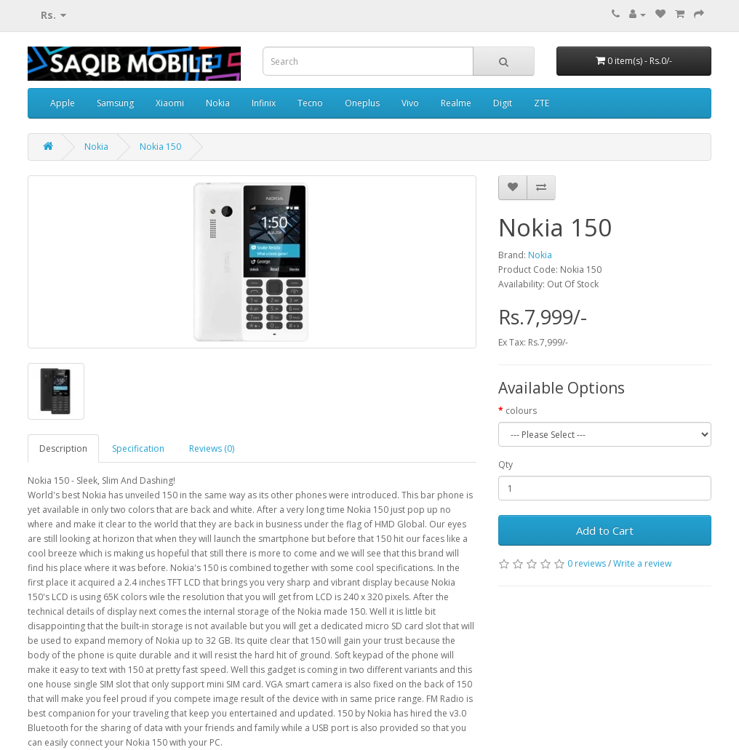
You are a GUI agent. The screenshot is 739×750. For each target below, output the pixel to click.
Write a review (642, 563)
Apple (62, 103)
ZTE (541, 103)
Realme (456, 103)
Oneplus (362, 103)
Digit (502, 103)
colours (521, 410)
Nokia (218, 103)
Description (63, 448)
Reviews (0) (211, 448)
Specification (138, 448)
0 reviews (586, 563)
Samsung (115, 103)
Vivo (410, 103)
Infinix (264, 103)
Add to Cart (605, 530)
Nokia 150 (160, 146)
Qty (505, 464)
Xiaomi (170, 103)
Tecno (310, 103)
